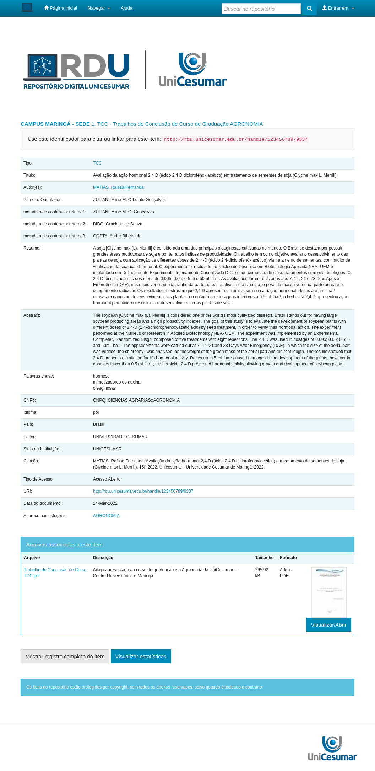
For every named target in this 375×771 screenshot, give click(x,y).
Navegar (99, 8)
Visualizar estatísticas (141, 656)
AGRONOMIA (246, 124)
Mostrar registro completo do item (64, 656)
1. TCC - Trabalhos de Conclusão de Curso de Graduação (160, 124)
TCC (97, 163)
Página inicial (60, 8)
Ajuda (126, 8)
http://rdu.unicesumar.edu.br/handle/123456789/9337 (143, 491)
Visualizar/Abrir (329, 625)
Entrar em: (338, 8)
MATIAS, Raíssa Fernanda (118, 187)
